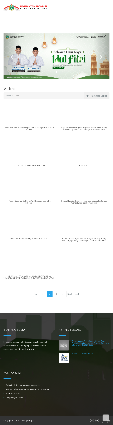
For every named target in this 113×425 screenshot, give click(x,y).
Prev (36, 293)
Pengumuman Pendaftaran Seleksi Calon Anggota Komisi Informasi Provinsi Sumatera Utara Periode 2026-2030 (90, 343)
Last (77, 293)
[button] (11, 56)
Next (69, 293)
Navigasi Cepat (96, 95)
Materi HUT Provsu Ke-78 (82, 353)
